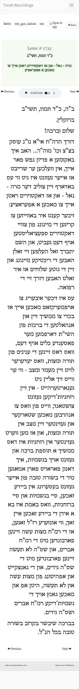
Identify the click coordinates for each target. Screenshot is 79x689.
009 (42, 24)
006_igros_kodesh (25, 24)
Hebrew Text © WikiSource (64, 665)
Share (72, 25)
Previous (7, 91)
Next (74, 91)
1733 (52, 24)
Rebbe (7, 24)
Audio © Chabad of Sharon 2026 (16, 665)
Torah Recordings (18, 5)
